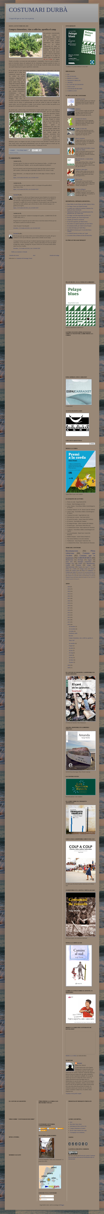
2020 (69, 601)
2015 (69, 612)
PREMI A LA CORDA (72, 78)
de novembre (72, 629)
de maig (71, 653)
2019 (69, 603)
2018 (69, 605)
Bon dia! (71, 635)
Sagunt (25, 150)
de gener (71, 662)
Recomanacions (72, 551)
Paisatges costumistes (84, 561)
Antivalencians (70, 567)
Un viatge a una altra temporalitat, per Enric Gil (79, 215)
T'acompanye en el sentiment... (77, 1132)
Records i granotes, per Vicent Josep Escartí (78, 217)
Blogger (62, 1205)
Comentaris (43, 1199)
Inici (34, 255)
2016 (69, 610)
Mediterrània (69, 560)
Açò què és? (68, 573)
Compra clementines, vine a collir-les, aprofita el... (81, 638)
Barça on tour (79, 179)
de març (71, 657)
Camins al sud (81, 575)
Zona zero (69, 561)
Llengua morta (83, 568)
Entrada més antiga (54, 255)
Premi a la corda (90, 575)
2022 (69, 596)
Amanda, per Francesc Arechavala (75, 219)
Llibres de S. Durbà (71, 568)
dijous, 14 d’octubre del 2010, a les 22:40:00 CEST (25, 189)
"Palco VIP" (72, 640)
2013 (69, 617)
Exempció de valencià (81, 119)
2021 (69, 598)
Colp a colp (90, 577)
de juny (71, 650)
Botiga (21, 150)
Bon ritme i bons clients (76, 1124)
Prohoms (78, 565)
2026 (69, 586)
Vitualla (80, 567)
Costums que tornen (71, 572)
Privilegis (80, 560)
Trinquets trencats (70, 577)
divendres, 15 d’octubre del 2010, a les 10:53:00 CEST (26, 228)
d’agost (71, 645)
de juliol (71, 648)
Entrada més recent (14, 255)
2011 (69, 622)
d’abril (71, 655)
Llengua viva (70, 563)
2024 (69, 591)
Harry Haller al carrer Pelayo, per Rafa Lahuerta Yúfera (80, 204)
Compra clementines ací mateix (77, 1128)
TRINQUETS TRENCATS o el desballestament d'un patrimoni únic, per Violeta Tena (80, 212)
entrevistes (80, 572)
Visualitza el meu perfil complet (73, 1093)
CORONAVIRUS (84, 558)
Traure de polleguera (81, 189)
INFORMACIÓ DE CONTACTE (78, 1126)
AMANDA (70, 82)
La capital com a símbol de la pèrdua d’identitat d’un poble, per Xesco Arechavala (80, 209)
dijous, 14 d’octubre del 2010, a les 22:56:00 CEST (25, 208)
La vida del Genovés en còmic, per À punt (77, 233)
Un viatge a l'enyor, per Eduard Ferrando (77, 206)
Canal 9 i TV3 (89, 567)
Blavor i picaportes (80, 138)
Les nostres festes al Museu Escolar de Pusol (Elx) (79, 235)
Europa (76, 579)
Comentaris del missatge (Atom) (24, 258)
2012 (69, 619)
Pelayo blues (78, 577)
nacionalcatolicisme (89, 572)
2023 (69, 593)
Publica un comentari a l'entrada (19, 252)
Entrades (43, 1196)
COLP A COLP (71, 86)
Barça (83, 570)
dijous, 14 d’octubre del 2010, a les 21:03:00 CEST (25, 177)
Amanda (84, 577)
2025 (69, 589)
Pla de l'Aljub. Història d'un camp (78, 1130)
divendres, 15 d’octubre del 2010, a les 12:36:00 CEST (26, 248)
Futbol (80, 563)
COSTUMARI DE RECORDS (74, 88)
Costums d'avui (75, 570)
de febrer (71, 660)
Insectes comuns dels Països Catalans (86, 573)
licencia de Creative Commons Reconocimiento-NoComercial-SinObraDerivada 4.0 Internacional (81, 1157)
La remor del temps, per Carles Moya (76, 228)
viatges (89, 565)
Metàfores (78, 109)
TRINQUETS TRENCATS (73, 80)
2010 (69, 624)
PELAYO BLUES (71, 76)
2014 (69, 615)
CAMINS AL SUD (72, 91)
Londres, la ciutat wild (81, 128)
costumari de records (71, 575)
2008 (69, 667)
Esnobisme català (73, 633)
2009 (69, 665)
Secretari (15, 195)
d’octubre (71, 631)
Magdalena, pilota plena (81, 169)
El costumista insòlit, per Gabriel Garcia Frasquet (79, 226)
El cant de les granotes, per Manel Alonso (77, 221)
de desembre (72, 626)
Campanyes (90, 570)
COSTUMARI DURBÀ (38, 9)
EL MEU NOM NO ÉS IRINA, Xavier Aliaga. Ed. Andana (85, 149)
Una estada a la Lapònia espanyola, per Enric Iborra (80, 223)
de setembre (72, 643)
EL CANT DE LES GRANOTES (75, 84)
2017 (69, 608)
